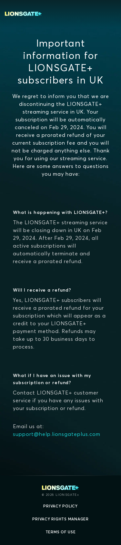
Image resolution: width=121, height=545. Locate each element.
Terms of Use (60, 531)
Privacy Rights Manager (60, 519)
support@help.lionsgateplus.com (56, 434)
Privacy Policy (60, 506)
